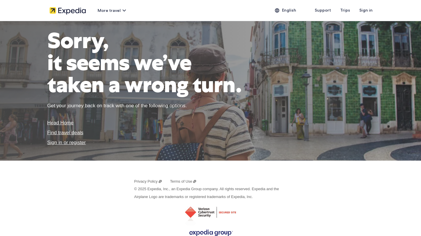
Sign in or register (66, 142)
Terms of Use (183, 181)
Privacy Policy (148, 181)
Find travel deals (65, 132)
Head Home (60, 123)
